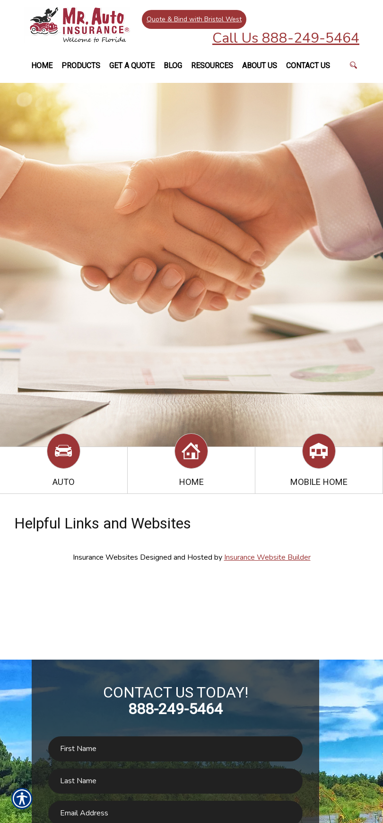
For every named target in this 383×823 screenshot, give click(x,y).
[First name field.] (175, 748)
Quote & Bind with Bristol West (194, 18)
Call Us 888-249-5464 (285, 38)
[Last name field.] (175, 781)
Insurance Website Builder (267, 557)
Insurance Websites (105, 557)
